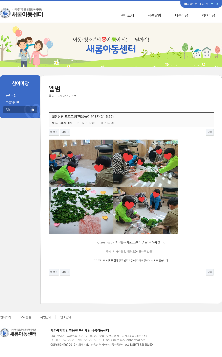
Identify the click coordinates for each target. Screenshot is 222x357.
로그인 (214, 4)
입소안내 (65, 317)
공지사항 (11, 95)
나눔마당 (181, 16)
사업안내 (45, 317)
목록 (209, 132)
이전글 (53, 132)
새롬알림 (204, 4)
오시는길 (25, 317)
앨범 (20, 110)
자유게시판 (12, 102)
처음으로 (190, 4)
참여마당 (208, 16)
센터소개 (127, 16)
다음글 (65, 132)
